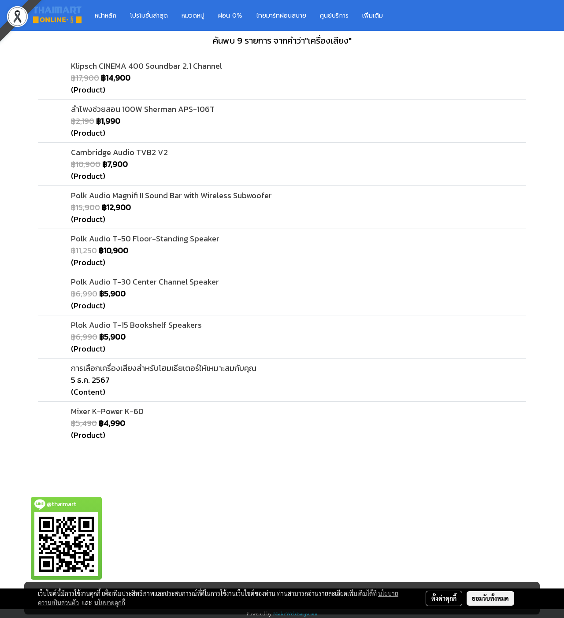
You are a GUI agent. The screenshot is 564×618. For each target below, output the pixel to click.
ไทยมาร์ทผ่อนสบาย (281, 15)
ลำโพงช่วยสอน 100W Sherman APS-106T (143, 109)
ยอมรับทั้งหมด (490, 598)
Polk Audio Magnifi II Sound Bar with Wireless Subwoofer (171, 195)
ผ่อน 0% (230, 15)
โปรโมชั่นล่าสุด (149, 15)
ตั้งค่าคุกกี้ (443, 598)
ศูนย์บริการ (334, 15)
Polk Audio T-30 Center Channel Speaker (145, 282)
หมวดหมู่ (193, 15)
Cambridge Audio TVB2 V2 (119, 152)
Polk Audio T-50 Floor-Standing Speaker (145, 238)
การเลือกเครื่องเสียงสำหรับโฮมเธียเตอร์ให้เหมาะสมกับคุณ (163, 368)
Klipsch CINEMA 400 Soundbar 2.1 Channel (146, 66)
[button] (403, 15)
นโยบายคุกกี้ (109, 603)
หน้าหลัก (105, 15)
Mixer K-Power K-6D (107, 411)
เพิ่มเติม (372, 15)
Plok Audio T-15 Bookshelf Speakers (136, 325)
